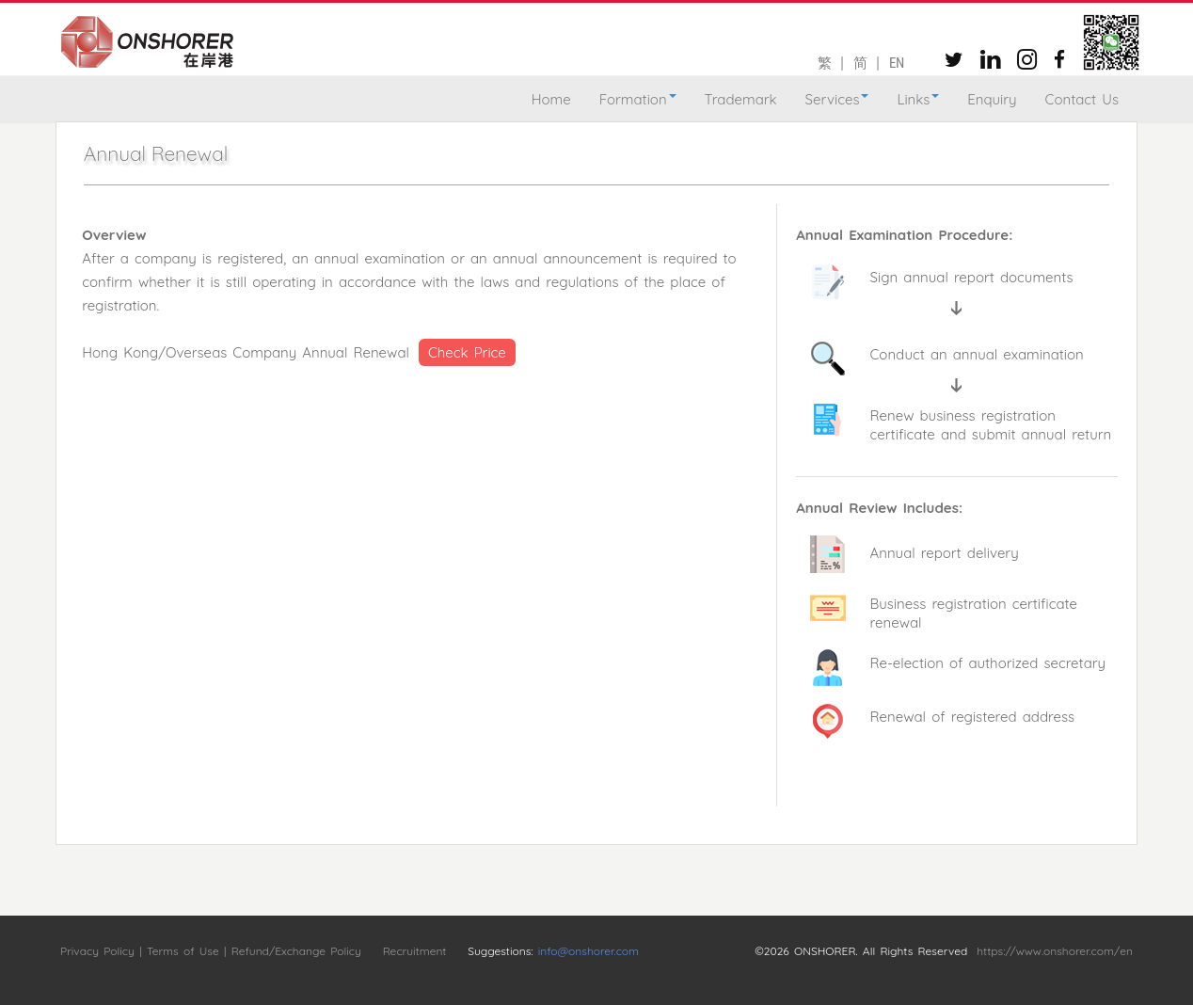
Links (918, 99)
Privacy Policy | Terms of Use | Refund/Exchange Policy (210, 951)
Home (551, 99)
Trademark (741, 99)
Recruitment (415, 951)
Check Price (467, 352)
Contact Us (1082, 99)
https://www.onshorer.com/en (1055, 951)
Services (837, 99)
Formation (637, 99)
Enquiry (991, 99)
